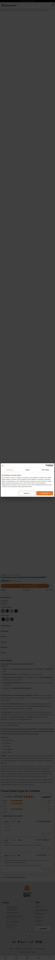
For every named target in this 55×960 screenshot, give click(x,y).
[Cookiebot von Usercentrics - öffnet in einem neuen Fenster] (46, 465)
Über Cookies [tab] (45, 469)
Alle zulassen (44, 493)
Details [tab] (27, 469)
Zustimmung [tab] (9, 469)
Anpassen (27, 493)
